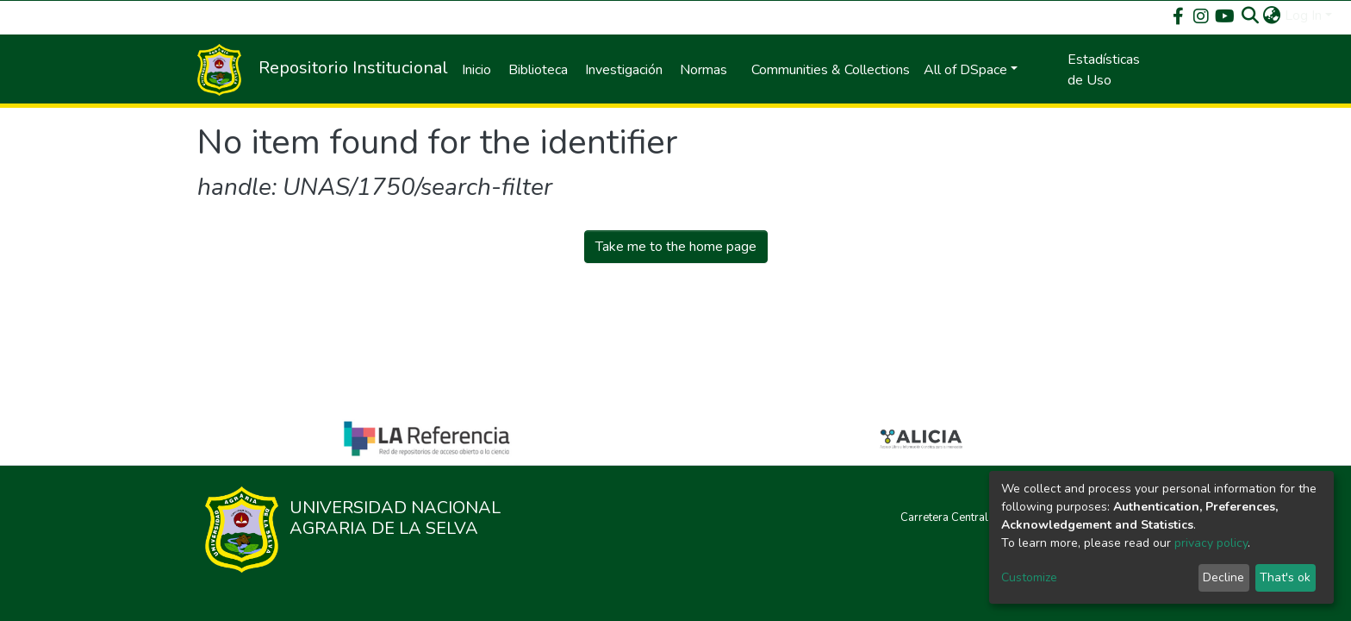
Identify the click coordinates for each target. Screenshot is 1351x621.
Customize (1029, 577)
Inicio (476, 69)
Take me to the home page (675, 246)
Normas (703, 69)
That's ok (1285, 577)
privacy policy (1211, 543)
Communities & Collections (830, 69)
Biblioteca (538, 69)
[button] (1272, 15)
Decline (1223, 577)
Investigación (624, 69)
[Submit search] (1250, 15)
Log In (1303, 15)
